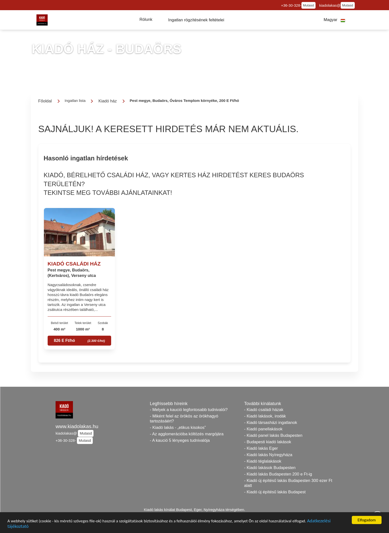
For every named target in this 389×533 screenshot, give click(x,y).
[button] (145, 19)
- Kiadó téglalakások (262, 461)
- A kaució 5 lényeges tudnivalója (180, 440)
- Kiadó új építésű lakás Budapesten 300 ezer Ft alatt (288, 483)
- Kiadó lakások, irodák (265, 416)
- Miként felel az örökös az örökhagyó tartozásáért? (184, 418)
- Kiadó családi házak (263, 409)
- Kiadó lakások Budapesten (269, 467)
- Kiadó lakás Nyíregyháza (268, 454)
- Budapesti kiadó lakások (267, 442)
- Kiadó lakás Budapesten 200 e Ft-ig (278, 474)
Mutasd (308, 5)
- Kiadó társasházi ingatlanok (270, 422)
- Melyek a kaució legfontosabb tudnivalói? (189, 409)
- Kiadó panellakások (263, 429)
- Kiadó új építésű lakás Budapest (275, 492)
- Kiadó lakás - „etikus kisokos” (178, 427)
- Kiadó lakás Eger (261, 448)
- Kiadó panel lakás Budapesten (273, 435)
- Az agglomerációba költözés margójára (187, 434)
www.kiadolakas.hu (77, 426)
